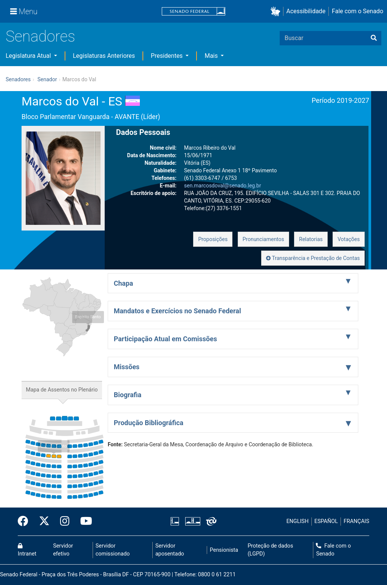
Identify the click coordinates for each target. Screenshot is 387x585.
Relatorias (311, 239)
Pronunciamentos (263, 239)
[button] (277, 11)
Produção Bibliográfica (148, 423)
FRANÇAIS (356, 521)
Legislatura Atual (29, 55)
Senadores (40, 36)
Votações (348, 239)
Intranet (27, 550)
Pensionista (224, 550)
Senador (47, 79)
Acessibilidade (306, 11)
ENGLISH (297, 521)
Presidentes (167, 55)
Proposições (213, 239)
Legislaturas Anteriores (104, 55)
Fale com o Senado (357, 11)
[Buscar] (373, 38)
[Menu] (24, 11)
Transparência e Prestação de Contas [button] (313, 258)
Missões (126, 367)
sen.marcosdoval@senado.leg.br (222, 186)
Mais (211, 55)
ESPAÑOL (326, 521)
